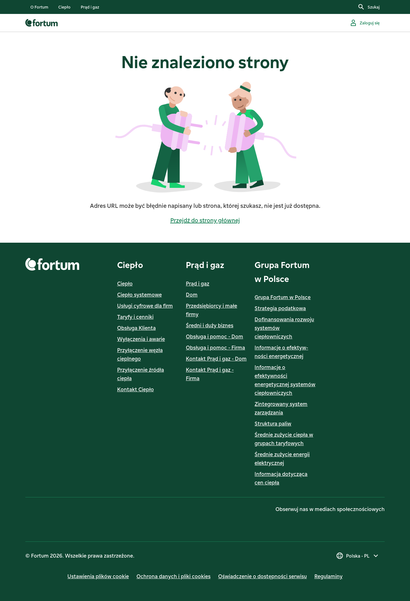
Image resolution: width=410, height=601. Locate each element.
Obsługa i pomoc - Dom (214, 336)
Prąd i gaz (197, 283)
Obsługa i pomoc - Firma (215, 347)
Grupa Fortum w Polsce (283, 297)
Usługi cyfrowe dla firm (145, 305)
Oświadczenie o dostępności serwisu (262, 576)
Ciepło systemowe (139, 294)
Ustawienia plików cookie (98, 576)
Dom (192, 294)
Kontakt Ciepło (135, 389)
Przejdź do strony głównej (205, 220)
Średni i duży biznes (209, 325)
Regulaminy (328, 576)
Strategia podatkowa (280, 308)
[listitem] (39, 7)
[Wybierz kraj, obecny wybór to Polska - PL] (358, 555)
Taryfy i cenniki (135, 316)
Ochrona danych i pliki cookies (173, 576)
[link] (39, 7)
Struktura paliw (273, 423)
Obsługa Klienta (136, 327)
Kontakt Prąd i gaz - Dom (216, 358)
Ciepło (125, 283)
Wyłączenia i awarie (141, 339)
